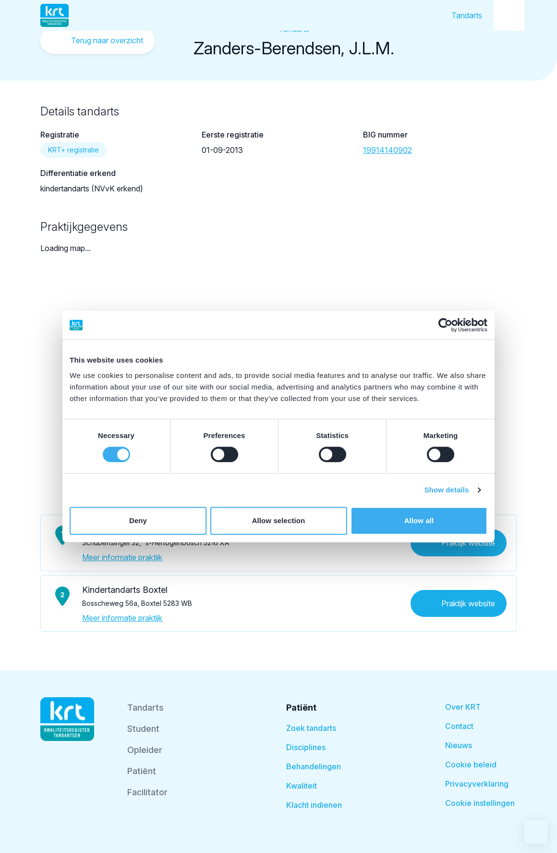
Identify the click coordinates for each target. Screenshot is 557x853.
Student (143, 729)
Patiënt (141, 771)
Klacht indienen (314, 805)
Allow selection (278, 520)
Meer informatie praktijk (122, 557)
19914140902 (387, 150)
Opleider (144, 750)
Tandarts (466, 15)
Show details (446, 490)
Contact (459, 726)
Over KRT (463, 707)
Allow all (419, 520)
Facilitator (147, 792)
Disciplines (306, 747)
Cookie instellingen (480, 803)
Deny (138, 520)
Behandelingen (313, 766)
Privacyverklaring (477, 784)
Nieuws (458, 745)
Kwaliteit (301, 785)
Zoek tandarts (311, 728)
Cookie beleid (470, 764)
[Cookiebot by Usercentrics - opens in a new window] (445, 325)
